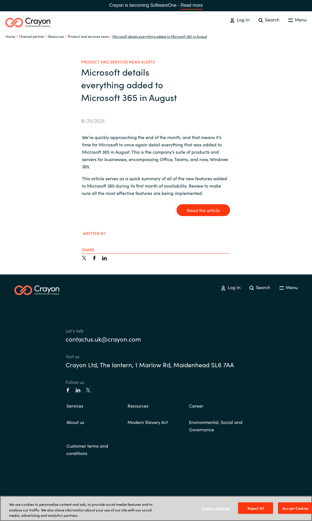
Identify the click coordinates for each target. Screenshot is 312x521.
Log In (239, 19)
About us (75, 422)
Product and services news (88, 36)
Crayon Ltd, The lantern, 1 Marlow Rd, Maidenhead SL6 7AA (150, 364)
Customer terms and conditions (87, 449)
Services (74, 406)
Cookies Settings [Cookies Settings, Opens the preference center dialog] (215, 508)
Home (10, 36)
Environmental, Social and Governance (215, 425)
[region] (156, 508)
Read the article (203, 210)
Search (268, 19)
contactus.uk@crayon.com (103, 339)
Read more (191, 5)
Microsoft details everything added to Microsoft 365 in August (159, 36)
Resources (138, 406)
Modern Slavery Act (148, 422)
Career (196, 406)
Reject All (255, 508)
